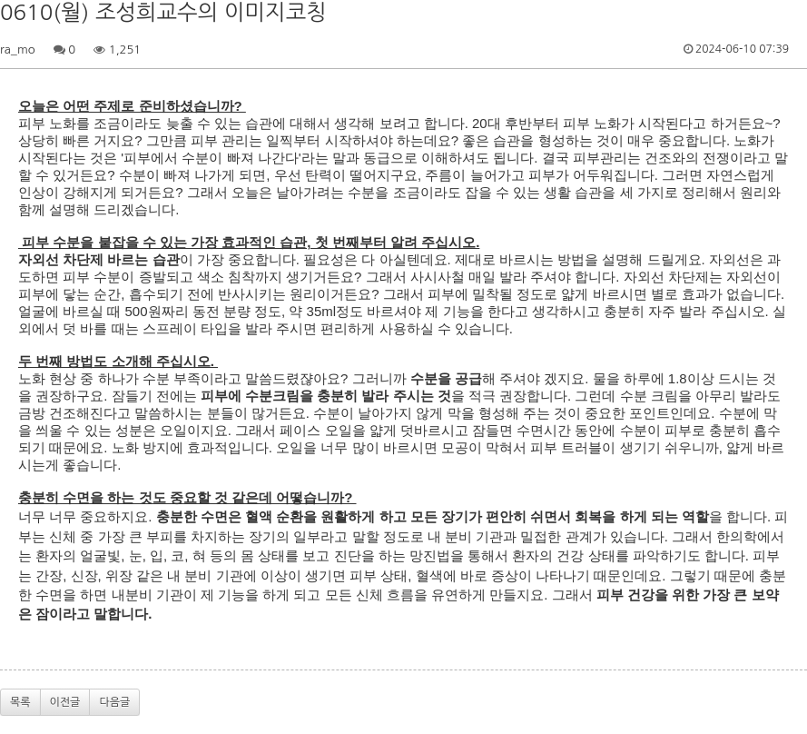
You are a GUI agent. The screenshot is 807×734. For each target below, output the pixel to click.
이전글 (65, 702)
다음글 (114, 702)
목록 (20, 702)
